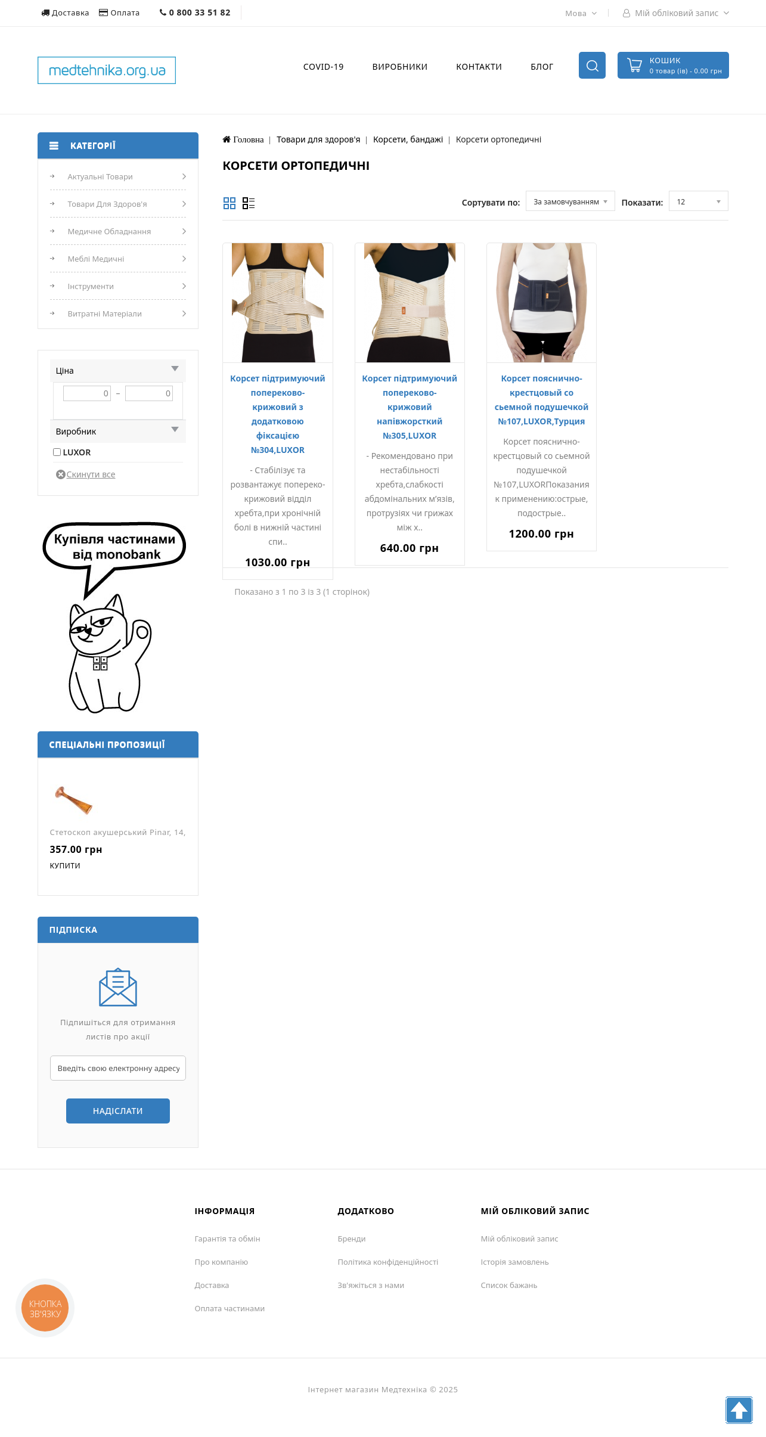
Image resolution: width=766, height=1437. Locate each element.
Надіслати (118, 1110)
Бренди (352, 1238)
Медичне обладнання (109, 231)
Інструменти (91, 286)
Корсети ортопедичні (499, 139)
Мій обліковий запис (520, 1238)
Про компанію (222, 1261)
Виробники (400, 66)
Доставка (66, 12)
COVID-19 (323, 66)
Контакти (479, 66)
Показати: (642, 202)
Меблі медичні (96, 258)
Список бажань (509, 1285)
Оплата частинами (230, 1308)
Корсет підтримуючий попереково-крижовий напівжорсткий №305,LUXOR (409, 407)
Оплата (120, 12)
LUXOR (77, 452)
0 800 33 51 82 (195, 12)
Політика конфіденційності (388, 1261)
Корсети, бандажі (408, 139)
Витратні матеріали (105, 313)
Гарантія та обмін (227, 1238)
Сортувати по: (491, 202)
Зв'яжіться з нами (371, 1285)
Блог (542, 66)
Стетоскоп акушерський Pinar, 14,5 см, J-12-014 (145, 832)
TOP (739, 1410)
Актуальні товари (100, 176)
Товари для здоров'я (107, 203)
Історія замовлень (515, 1261)
